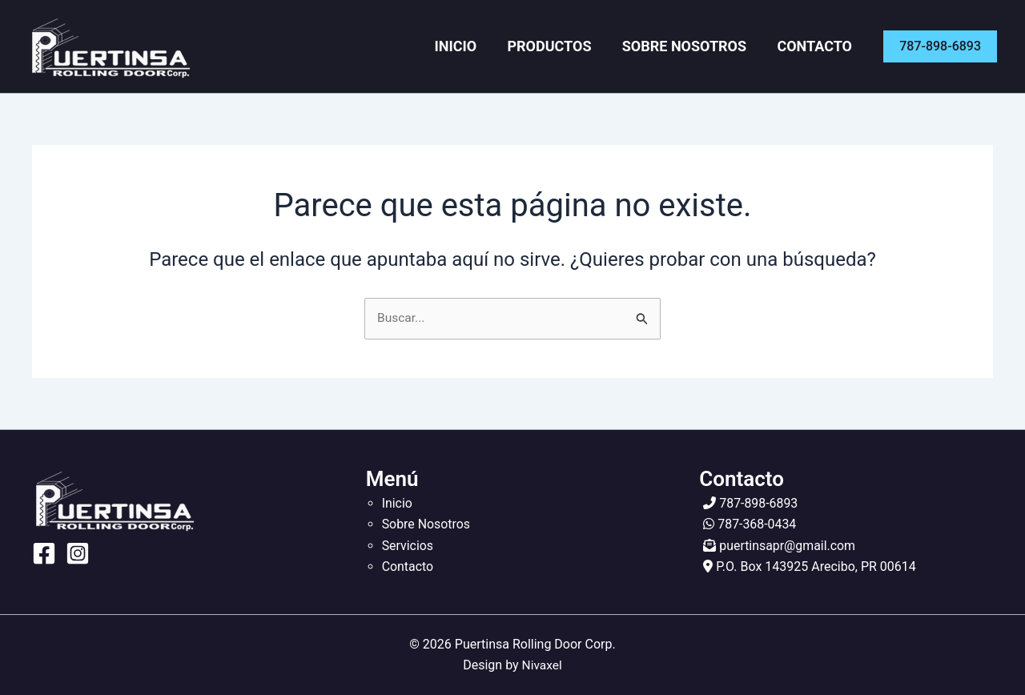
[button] (940, 46)
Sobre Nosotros (694, 46)
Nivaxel (542, 665)
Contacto (818, 46)
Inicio (479, 46)
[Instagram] (78, 554)
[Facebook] (44, 554)
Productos (566, 46)
